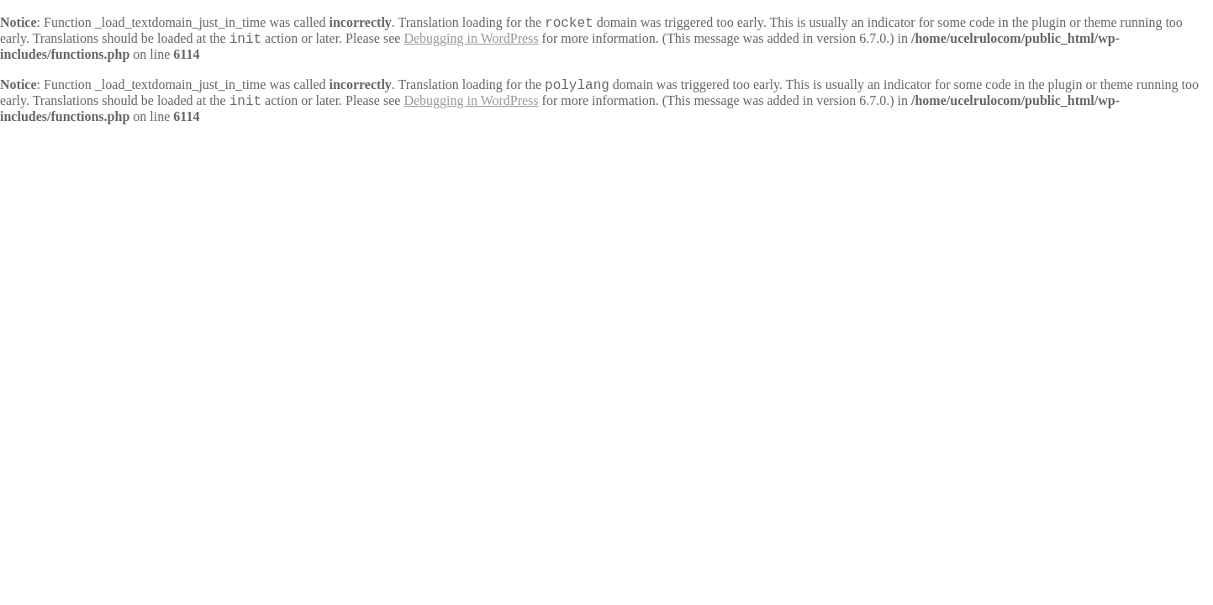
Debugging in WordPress (470, 38)
